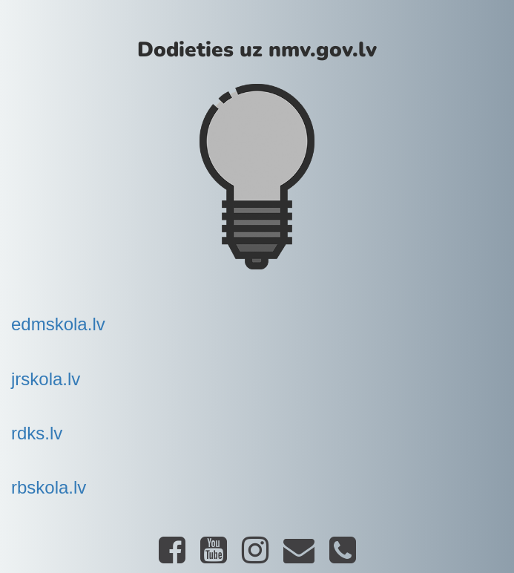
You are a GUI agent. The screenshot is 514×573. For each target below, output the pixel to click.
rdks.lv (36, 433)
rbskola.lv (48, 487)
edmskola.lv (58, 324)
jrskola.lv (45, 379)
